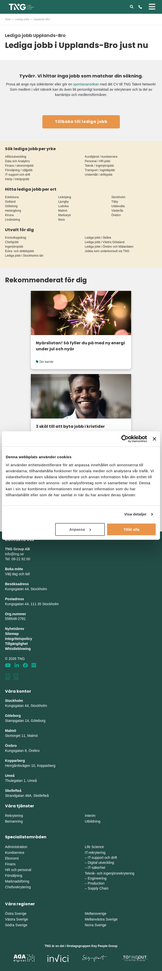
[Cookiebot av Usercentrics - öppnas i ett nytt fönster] (125, 439)
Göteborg (11, 206)
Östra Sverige (16, 914)
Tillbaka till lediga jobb (81, 121)
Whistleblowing (18, 649)
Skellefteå (13, 791)
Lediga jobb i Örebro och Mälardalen (109, 246)
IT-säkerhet (96, 868)
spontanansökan (86, 84)
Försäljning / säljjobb (18, 170)
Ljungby (63, 201)
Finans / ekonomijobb (19, 165)
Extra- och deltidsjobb (19, 251)
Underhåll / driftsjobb (98, 174)
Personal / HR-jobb (97, 161)
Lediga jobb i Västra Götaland (104, 242)
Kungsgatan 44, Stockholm (26, 589)
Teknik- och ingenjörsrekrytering (109, 873)
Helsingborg (13, 210)
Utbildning (92, 821)
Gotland (10, 201)
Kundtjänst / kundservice (101, 156)
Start (8, 19)
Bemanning (14, 821)
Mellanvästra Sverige (101, 919)
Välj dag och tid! (17, 574)
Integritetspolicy (18, 639)
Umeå (10, 776)
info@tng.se (14, 554)
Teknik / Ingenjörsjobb (99, 165)
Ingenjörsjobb (14, 246)
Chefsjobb (12, 242)
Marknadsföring (17, 881)
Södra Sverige (16, 925)
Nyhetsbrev (14, 629)
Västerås (117, 210)
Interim (90, 816)
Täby (114, 201)
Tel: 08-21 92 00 (17, 559)
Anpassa (80, 529)
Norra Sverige (95, 925)
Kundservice (14, 853)
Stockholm (118, 197)
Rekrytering (14, 816)
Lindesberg (12, 219)
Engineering (97, 878)
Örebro (116, 215)
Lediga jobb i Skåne (98, 237)
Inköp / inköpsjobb (17, 179)
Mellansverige (95, 914)
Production (96, 883)
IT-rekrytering (95, 853)
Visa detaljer (135, 514)
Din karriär (46, 362)
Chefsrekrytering (18, 887)
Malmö (62, 210)
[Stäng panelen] (154, 439)
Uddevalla (118, 206)
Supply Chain (98, 888)
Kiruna (9, 215)
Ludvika (63, 206)
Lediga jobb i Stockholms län (24, 255)
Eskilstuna (12, 197)
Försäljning (13, 876)
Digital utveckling (101, 863)
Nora (61, 219)
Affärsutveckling (15, 156)
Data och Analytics (17, 161)
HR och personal (18, 870)
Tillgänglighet (16, 644)
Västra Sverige (16, 919)
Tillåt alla (131, 529)
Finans (10, 864)
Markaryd (64, 215)
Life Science (94, 847)
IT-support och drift (17, 174)
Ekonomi (12, 858)
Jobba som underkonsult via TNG (107, 251)
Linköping (64, 197)
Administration (16, 847)
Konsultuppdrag (15, 237)
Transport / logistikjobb (100, 170)
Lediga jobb (22, 19)
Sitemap (12, 634)
